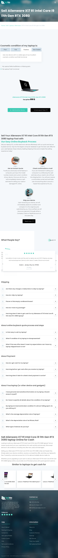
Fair (16, 49)
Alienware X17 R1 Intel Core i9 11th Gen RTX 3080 (29, 97)
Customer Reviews (34, 533)
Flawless (26, 49)
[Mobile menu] (55, 2)
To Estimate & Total (40, 110)
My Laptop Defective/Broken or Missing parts (21, 66)
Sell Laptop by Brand (35, 544)
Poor (5, 49)
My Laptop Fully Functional (21, 69)
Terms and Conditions (7, 544)
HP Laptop (29, 267)
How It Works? (6, 527)
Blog (30, 530)
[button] (4, 258)
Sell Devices (32, 538)
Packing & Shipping (7, 530)
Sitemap (31, 535)
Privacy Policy (5, 547)
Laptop (11, 25)
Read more (29, 221)
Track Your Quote (34, 541)
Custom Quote (6, 538)
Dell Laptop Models (7, 535)
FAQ (3, 541)
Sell (7, 25)
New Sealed (36, 49)
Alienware (18, 25)
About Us (31, 527)
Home (3, 25)
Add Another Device (17, 110)
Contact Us (5, 533)
